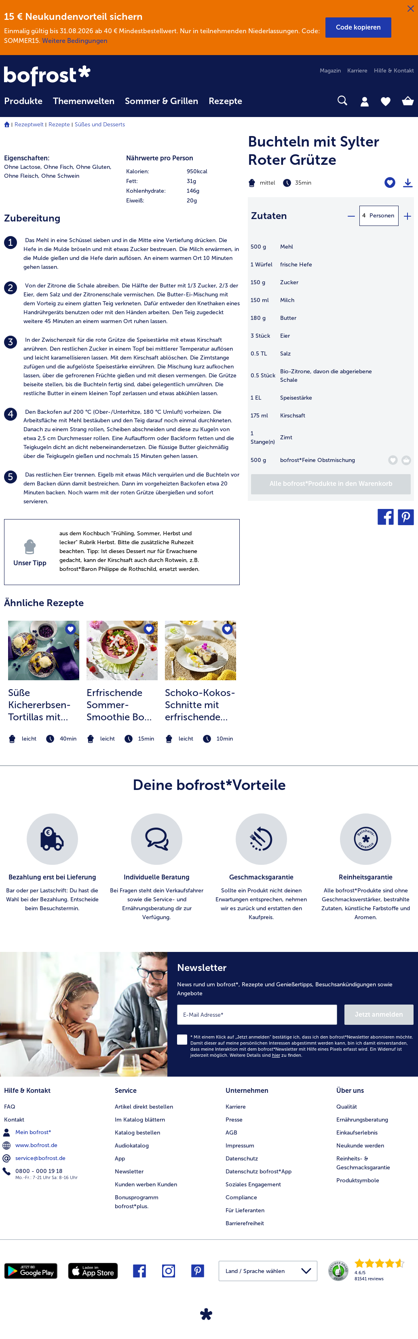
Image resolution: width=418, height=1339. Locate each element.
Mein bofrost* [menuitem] (27, 1132)
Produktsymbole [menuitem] (357, 1180)
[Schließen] (410, 9)
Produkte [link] (23, 101)
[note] (43, 739)
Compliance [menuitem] (241, 1197)
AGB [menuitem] (231, 1132)
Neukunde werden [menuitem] (360, 1145)
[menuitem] (23, 105)
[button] (358, 27)
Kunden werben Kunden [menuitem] (146, 1184)
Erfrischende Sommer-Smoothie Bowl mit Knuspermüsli (121, 705)
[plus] (407, 216)
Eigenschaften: (27, 158)
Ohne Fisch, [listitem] (59, 167)
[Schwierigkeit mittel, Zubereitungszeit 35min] (302, 183)
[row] (183, 172)
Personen (381, 215)
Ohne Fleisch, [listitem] (22, 175)
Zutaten (269, 215)
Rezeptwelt (29, 124)
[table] (331, 358)
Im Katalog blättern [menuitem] (140, 1119)
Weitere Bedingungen (75, 41)
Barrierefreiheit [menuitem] (245, 1223)
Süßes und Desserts (100, 124)
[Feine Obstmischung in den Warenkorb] (406, 460)
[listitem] (122, 254)
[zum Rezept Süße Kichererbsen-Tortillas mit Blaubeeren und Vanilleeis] (43, 650)
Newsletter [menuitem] (129, 1171)
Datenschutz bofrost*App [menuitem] (258, 1171)
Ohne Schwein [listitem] (60, 175)
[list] (209, 867)
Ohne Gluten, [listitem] (94, 167)
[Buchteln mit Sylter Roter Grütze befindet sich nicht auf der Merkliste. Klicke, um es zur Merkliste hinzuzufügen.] (389, 183)
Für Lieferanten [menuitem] (245, 1210)
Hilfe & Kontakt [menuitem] (394, 70)
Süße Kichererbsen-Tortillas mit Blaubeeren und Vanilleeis (43, 705)
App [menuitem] (120, 1158)
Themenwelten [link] (83, 101)
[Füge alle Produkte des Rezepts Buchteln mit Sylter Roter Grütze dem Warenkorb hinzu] (331, 484)
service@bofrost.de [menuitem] (34, 1158)
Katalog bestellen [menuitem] (137, 1132)
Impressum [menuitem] (240, 1145)
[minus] (351, 216)
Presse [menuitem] (234, 1119)
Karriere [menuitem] (357, 70)
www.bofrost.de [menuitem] (30, 1145)
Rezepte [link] (225, 101)
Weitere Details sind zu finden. (266, 1055)
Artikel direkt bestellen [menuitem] (144, 1106)
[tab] (364, 101)
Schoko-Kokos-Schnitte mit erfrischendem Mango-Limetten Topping (200, 705)
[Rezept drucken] (408, 183)
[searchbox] (258, 100)
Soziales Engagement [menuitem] (253, 1184)
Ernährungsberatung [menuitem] (362, 1119)
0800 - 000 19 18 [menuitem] (33, 1171)
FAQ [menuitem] (9, 1106)
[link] (65, 76)
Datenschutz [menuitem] (242, 1158)
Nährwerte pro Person (159, 158)
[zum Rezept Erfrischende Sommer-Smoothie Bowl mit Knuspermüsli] (122, 650)
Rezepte (59, 124)
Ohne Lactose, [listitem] (23, 167)
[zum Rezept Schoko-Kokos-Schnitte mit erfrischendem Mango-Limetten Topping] (200, 650)
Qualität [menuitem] (346, 1106)
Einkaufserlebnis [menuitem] (357, 1132)
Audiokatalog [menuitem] (132, 1145)
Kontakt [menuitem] (14, 1119)
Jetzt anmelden (379, 1014)
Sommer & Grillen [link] (161, 101)
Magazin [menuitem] (330, 70)
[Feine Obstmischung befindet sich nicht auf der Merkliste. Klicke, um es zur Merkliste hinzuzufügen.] (392, 460)
